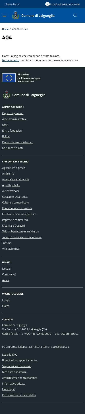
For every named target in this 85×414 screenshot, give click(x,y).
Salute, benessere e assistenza (20, 231)
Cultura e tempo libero (15, 202)
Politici (6, 136)
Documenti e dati (12, 148)
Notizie (6, 268)
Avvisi (5, 280)
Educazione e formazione (17, 208)
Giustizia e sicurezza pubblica (19, 214)
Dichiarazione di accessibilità (19, 395)
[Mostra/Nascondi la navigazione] (4, 15)
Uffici (5, 125)
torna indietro (10, 60)
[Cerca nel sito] (75, 15)
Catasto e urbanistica (15, 196)
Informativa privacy (13, 383)
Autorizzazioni (10, 191)
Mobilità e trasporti (13, 225)
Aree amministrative (14, 119)
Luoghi (6, 300)
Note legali (8, 389)
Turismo (6, 243)
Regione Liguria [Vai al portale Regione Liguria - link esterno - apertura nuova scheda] (12, 4)
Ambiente (8, 173)
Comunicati (9, 274)
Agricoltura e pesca (13, 168)
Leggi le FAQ (9, 354)
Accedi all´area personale (65, 4)
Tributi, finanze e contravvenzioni (22, 237)
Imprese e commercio (15, 220)
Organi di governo (12, 113)
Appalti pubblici (11, 185)
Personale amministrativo (17, 142)
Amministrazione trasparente (19, 378)
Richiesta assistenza (14, 372)
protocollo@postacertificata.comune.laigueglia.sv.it (38, 346)
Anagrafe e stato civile (15, 179)
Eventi (6, 306)
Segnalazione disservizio (16, 366)
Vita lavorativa (11, 248)
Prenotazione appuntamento (19, 360)
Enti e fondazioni (12, 130)
